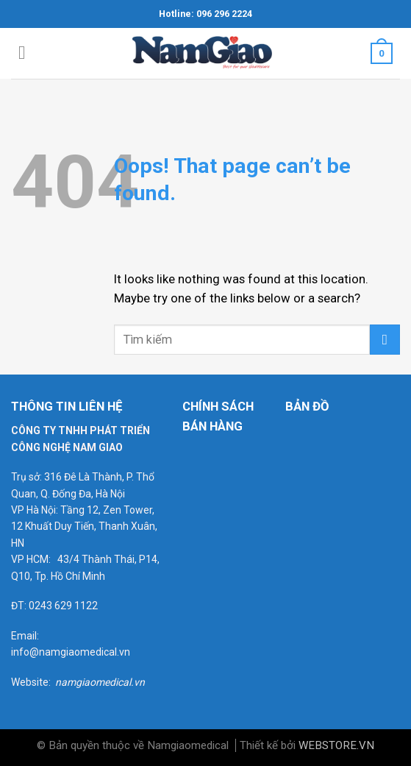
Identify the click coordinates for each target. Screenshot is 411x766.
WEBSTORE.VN (336, 745)
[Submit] (385, 340)
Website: (33, 682)
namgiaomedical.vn (100, 682)
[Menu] (28, 53)
